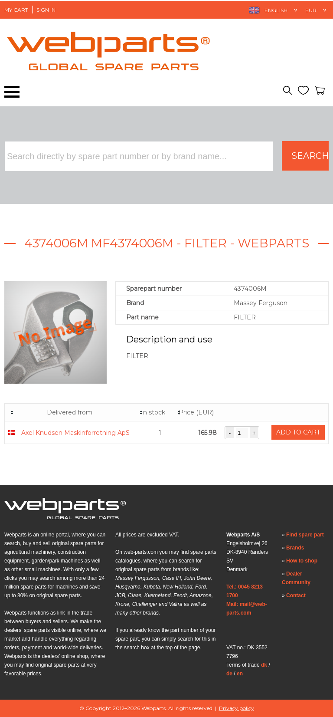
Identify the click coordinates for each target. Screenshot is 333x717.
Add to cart (298, 432)
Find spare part (305, 535)
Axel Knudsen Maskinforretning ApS (75, 433)
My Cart (16, 10)
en (240, 674)
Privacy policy (236, 708)
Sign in (46, 10)
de (229, 674)
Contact (296, 595)
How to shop (301, 561)
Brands (295, 548)
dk (264, 665)
